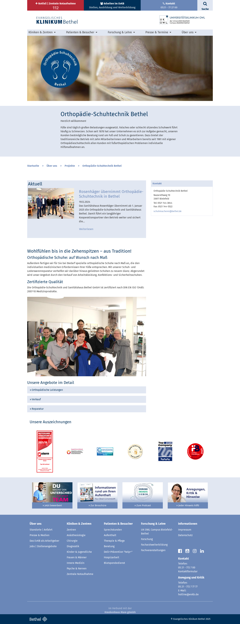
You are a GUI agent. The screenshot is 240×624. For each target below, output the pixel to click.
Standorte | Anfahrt (41, 529)
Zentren (71, 529)
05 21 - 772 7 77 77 (188, 586)
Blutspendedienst (114, 562)
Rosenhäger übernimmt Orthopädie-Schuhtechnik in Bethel (111, 194)
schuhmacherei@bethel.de (168, 211)
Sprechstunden (113, 529)
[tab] (86, 389)
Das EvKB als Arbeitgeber (44, 540)
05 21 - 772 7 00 (186, 567)
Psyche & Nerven (76, 568)
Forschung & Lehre (120, 32)
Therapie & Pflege (114, 540)
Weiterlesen (86, 229)
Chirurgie (72, 540)
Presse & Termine (156, 32)
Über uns (187, 32)
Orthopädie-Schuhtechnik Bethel (102, 165)
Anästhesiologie (76, 535)
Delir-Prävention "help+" (118, 551)
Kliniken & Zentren (40, 32)
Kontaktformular (188, 571)
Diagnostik (73, 546)
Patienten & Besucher (80, 32)
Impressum (184, 529)
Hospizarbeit (111, 557)
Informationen (187, 523)
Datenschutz (185, 535)
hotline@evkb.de (188, 594)
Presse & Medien (39, 535)
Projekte (70, 165)
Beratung (109, 546)
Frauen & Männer (77, 557)
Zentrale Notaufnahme (80, 574)
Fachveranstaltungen (153, 550)
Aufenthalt (110, 535)
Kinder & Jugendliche (79, 551)
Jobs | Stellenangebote (43, 546)
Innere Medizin (75, 562)
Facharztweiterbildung (154, 544)
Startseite (33, 165)
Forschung (147, 539)
